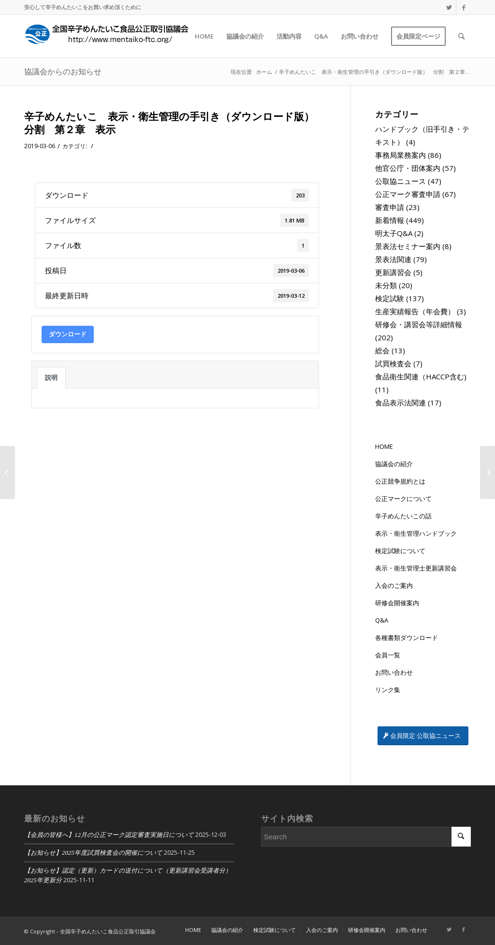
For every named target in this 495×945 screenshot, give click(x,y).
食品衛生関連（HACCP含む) (420, 376)
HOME (384, 446)
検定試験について (400, 550)
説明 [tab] (51, 377)
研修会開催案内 (397, 602)
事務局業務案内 (400, 155)
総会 (382, 350)
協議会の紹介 (394, 463)
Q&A (381, 620)
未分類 (386, 285)
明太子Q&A (393, 233)
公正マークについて (403, 498)
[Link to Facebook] (463, 7)
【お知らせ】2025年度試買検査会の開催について (93, 852)
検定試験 (389, 298)
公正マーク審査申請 (407, 194)
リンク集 (387, 689)
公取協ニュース (400, 181)
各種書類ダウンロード (406, 637)
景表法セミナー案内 (407, 246)
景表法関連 (393, 259)
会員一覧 (387, 655)
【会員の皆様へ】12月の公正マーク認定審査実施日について (109, 835)
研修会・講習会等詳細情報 (418, 324)
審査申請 (389, 207)
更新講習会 (393, 272)
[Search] (461, 36)
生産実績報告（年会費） (415, 311)
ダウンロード (68, 334)
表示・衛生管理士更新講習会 (416, 568)
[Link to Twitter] (449, 7)
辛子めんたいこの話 (403, 516)
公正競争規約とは (400, 481)
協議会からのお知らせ (63, 71)
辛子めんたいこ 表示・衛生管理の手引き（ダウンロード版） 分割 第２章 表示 (174, 123)
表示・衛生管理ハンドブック (416, 533)
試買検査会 (393, 363)
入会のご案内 (394, 585)
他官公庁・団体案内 (407, 168)
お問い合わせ (394, 672)
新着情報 (389, 220)
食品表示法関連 (400, 402)
